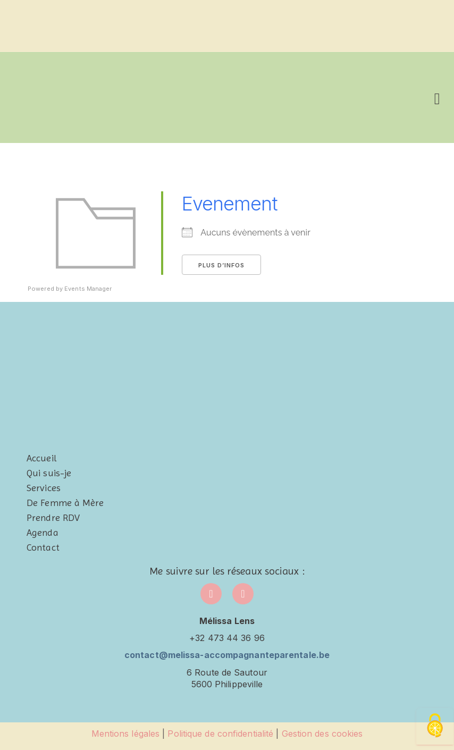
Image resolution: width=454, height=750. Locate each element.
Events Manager (88, 288)
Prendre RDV (53, 517)
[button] (437, 97)
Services (44, 487)
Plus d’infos (221, 265)
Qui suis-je (49, 472)
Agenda (42, 532)
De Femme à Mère (65, 502)
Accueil (41, 458)
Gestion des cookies (322, 733)
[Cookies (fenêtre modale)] (434, 726)
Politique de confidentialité (220, 733)
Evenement (230, 203)
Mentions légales (125, 733)
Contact (43, 547)
